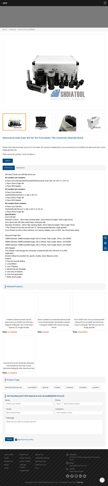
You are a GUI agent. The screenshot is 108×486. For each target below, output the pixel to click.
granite (45, 387)
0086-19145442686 (76, 471)
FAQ (36, 468)
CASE (6, 468)
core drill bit (32, 387)
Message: (9, 418)
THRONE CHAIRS (23, 466)
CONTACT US (40, 465)
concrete (82, 387)
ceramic (96, 387)
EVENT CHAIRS (25, 458)
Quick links (9, 454)
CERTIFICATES (40, 461)
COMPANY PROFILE (42, 458)
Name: (7, 400)
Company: (59, 409)
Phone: (58, 400)
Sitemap (80, 482)
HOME (6, 458)
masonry (69, 387)
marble (57, 387)
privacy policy (28, 440)
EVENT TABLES (25, 461)
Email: (8, 409)
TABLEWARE (24, 470)
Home (5, 29)
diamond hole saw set (13, 387)
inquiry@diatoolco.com (78, 466)
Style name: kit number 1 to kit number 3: (19, 154)
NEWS (6, 465)
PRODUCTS (8, 461)
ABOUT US (39, 454)
